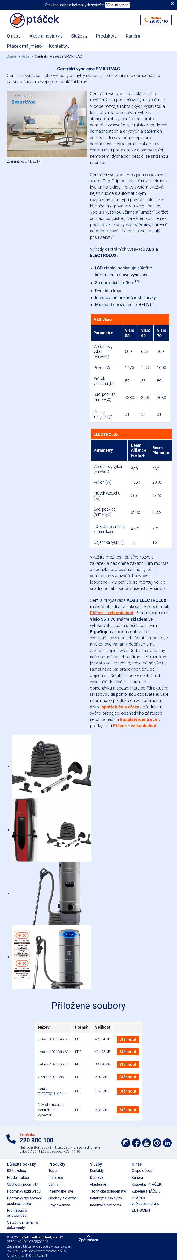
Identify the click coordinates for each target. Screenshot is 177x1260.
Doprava (96, 1177)
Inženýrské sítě (60, 1191)
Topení (53, 1170)
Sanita (53, 1184)
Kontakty (58, 46)
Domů (11, 56)
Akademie (98, 1184)
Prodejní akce (18, 1177)
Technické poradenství (108, 1191)
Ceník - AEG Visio (51, 1077)
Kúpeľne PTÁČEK (146, 1191)
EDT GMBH (141, 1210)
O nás (12, 36)
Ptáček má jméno (24, 46)
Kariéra (133, 36)
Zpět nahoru (88, 1240)
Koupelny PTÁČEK (146, 1184)
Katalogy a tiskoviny (106, 1198)
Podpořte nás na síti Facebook (136, 1142)
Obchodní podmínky (23, 1184)
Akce (25, 56)
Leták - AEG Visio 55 (53, 1039)
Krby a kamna (59, 1205)
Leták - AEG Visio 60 (53, 1052)
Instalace (55, 1177)
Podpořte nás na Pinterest (157, 1142)
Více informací (117, 5)
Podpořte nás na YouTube (146, 1142)
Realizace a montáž (105, 1205)
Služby (77, 36)
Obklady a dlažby (62, 1198)
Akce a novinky (45, 36)
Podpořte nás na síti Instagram (125, 1142)
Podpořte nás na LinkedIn (167, 1142)
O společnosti (143, 1170)
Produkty (105, 36)
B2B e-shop (16, 1170)
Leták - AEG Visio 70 (53, 1064)
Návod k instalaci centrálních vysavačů (51, 1110)
